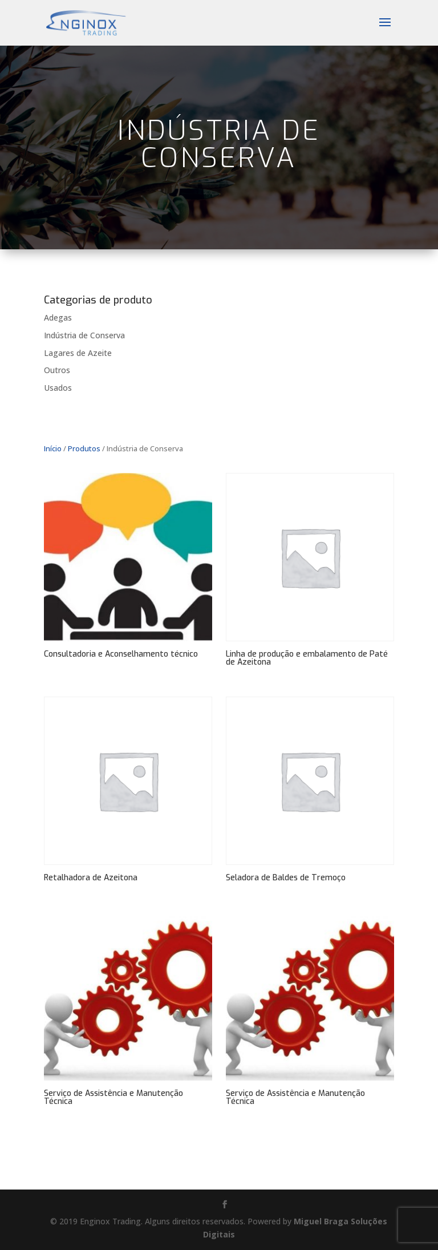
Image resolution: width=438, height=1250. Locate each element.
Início (53, 448)
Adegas (58, 317)
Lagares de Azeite (78, 352)
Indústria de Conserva (84, 335)
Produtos (84, 448)
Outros (57, 370)
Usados (58, 387)
